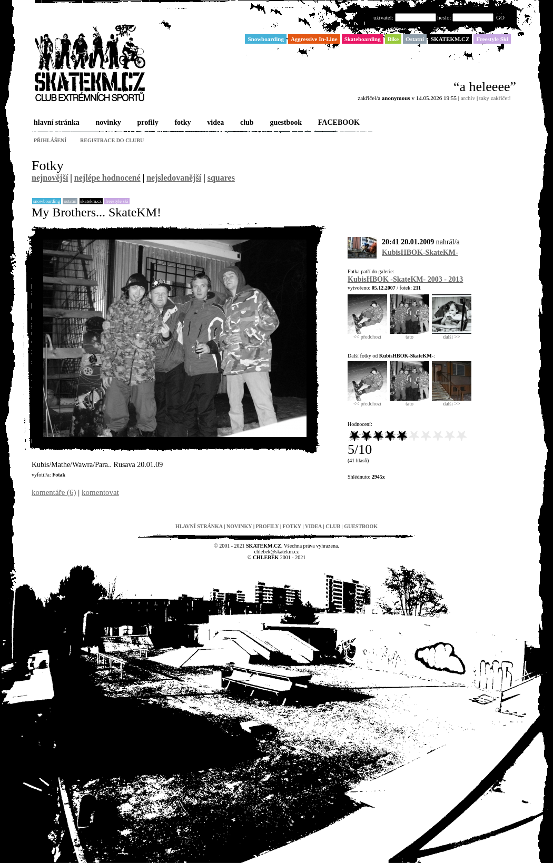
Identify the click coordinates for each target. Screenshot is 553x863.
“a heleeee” (484, 86)
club (246, 122)
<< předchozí (367, 334)
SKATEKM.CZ (91, 201)
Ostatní (70, 201)
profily (147, 122)
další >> (451, 334)
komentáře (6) (54, 492)
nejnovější (50, 177)
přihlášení (50, 140)
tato (409, 334)
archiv (468, 98)
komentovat (100, 492)
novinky (107, 122)
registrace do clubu (112, 140)
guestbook (285, 122)
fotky (181, 122)
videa (214, 122)
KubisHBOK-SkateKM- (420, 252)
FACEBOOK (338, 122)
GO (500, 17)
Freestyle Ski (117, 201)
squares (221, 177)
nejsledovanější (173, 177)
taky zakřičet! (495, 98)
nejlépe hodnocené (107, 177)
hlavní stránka (56, 122)
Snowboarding (46, 201)
